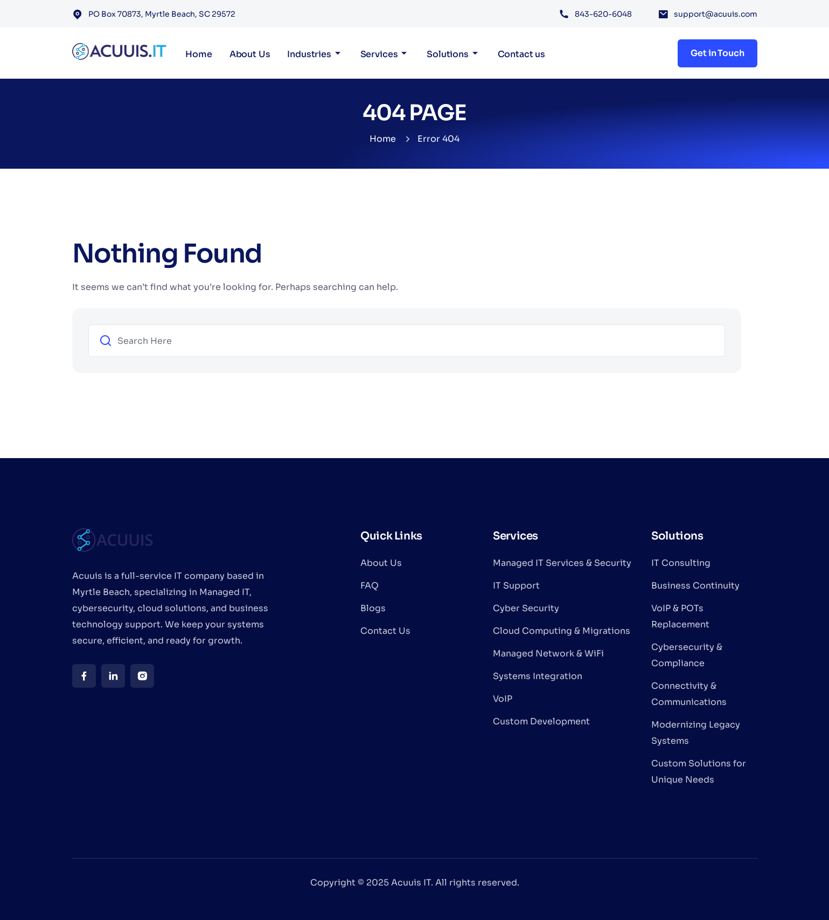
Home (198, 54)
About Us (249, 54)
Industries (309, 54)
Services (379, 54)
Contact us (521, 54)
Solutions (448, 54)
